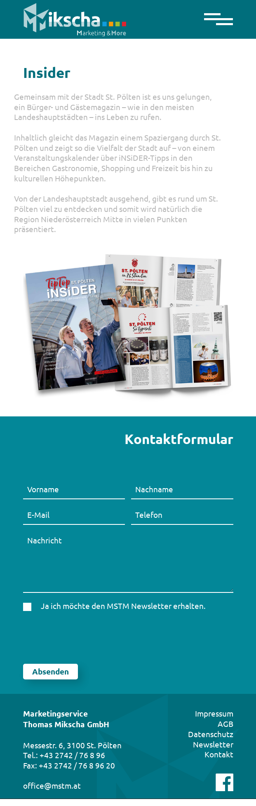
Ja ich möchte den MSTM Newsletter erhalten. (123, 606)
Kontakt (218, 754)
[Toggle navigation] (215, 19)
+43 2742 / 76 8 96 (72, 755)
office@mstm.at (52, 785)
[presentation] (85, 637)
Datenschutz (210, 734)
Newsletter (213, 744)
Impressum (214, 713)
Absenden (50, 671)
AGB (225, 723)
